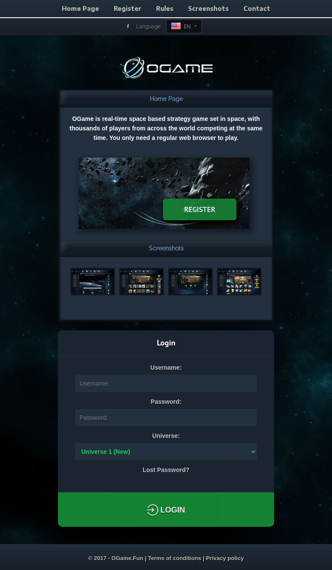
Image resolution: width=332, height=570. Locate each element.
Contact (256, 8)
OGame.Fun (128, 558)
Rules (164, 8)
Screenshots (208, 8)
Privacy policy (224, 558)
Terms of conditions (175, 558)
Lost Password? (166, 469)
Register (127, 8)
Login (166, 510)
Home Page (80, 8)
